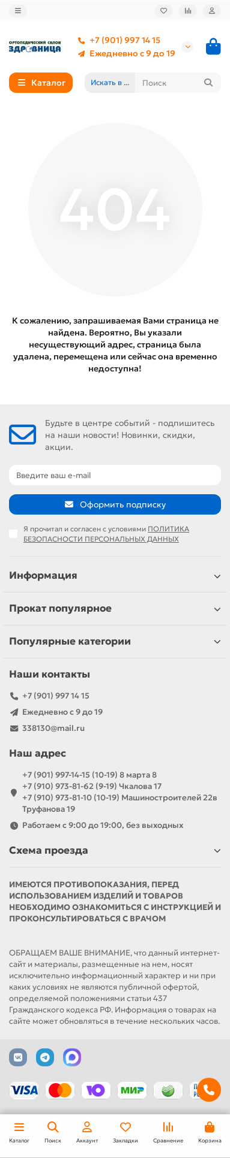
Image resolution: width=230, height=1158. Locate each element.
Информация (115, 575)
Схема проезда (115, 850)
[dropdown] (18, 10)
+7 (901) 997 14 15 (116, 40)
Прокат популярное (115, 608)
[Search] (178, 82)
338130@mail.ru (53, 728)
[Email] (115, 475)
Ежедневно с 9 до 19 (124, 53)
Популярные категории (115, 641)
